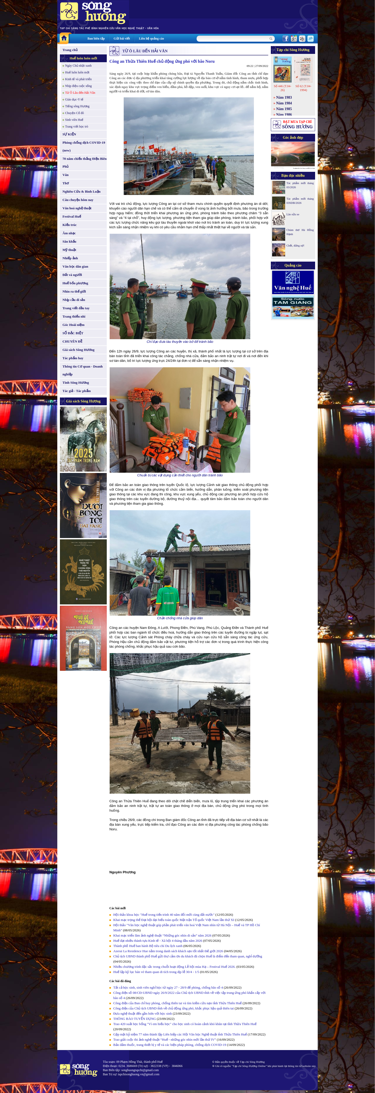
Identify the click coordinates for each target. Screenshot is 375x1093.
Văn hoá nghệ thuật (77, 208)
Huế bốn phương (75, 283)
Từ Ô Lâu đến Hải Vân (80, 92)
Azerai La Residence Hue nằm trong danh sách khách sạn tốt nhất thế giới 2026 (168, 951)
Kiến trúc (70, 225)
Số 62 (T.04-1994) (303, 88)
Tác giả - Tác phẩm (77, 391)
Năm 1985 (284, 109)
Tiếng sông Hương (77, 106)
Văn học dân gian (75, 266)
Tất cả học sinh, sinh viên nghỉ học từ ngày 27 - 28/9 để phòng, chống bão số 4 (168, 987)
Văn (65, 175)
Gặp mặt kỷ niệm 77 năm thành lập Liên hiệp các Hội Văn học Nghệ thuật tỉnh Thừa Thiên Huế (180, 1034)
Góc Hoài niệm (73, 325)
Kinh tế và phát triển (78, 79)
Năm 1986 (284, 115)
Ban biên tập (96, 38)
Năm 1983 (284, 97)
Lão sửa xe (292, 214)
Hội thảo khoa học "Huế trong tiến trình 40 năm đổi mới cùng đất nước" (164, 915)
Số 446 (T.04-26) (282, 88)
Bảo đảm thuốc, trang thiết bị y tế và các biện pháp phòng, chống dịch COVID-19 (169, 1045)
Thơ (66, 183)
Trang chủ (70, 50)
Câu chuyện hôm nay (78, 200)
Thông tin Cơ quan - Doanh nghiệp (83, 370)
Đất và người (72, 275)
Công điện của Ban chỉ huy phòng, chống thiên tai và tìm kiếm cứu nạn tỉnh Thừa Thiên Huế (177, 1003)
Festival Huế (72, 216)
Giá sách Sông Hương (79, 350)
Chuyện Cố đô (74, 113)
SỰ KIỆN (69, 134)
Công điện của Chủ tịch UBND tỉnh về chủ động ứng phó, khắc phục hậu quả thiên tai (173, 1008)
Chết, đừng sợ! (295, 245)
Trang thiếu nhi (74, 316)
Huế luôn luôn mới (83, 58)
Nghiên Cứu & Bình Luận (82, 191)
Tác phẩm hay (73, 358)
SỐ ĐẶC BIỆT (73, 333)
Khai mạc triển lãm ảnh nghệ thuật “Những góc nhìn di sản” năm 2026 (162, 935)
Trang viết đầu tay (76, 308)
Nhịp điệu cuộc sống (78, 86)
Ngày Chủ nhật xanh (78, 65)
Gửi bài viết (122, 38)
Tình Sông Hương (76, 382)
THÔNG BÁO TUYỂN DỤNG (134, 1019)
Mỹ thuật (69, 250)
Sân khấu (69, 241)
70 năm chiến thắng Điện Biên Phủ (85, 162)
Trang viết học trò (76, 126)
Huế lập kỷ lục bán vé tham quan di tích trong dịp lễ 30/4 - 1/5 (156, 972)
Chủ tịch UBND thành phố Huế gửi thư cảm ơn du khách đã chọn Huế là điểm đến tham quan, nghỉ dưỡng (187, 956)
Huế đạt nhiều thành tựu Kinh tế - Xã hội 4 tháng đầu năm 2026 (158, 941)
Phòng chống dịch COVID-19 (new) (84, 146)
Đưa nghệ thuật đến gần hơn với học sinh (142, 1013)
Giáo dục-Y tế (74, 99)
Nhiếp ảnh (70, 258)
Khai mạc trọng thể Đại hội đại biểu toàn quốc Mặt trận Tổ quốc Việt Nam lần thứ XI (173, 920)
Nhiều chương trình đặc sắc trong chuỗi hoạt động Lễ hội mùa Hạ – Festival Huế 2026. (174, 967)
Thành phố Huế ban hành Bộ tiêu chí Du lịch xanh (148, 946)
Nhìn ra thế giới (74, 291)
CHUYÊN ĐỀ (72, 341)
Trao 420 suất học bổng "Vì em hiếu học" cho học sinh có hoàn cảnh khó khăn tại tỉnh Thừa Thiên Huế (185, 1024)
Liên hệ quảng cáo (151, 38)
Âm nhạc (69, 233)
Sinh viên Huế (74, 120)
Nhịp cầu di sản (74, 300)
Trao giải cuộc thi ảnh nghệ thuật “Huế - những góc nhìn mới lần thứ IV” (164, 1039)
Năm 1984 (284, 103)
